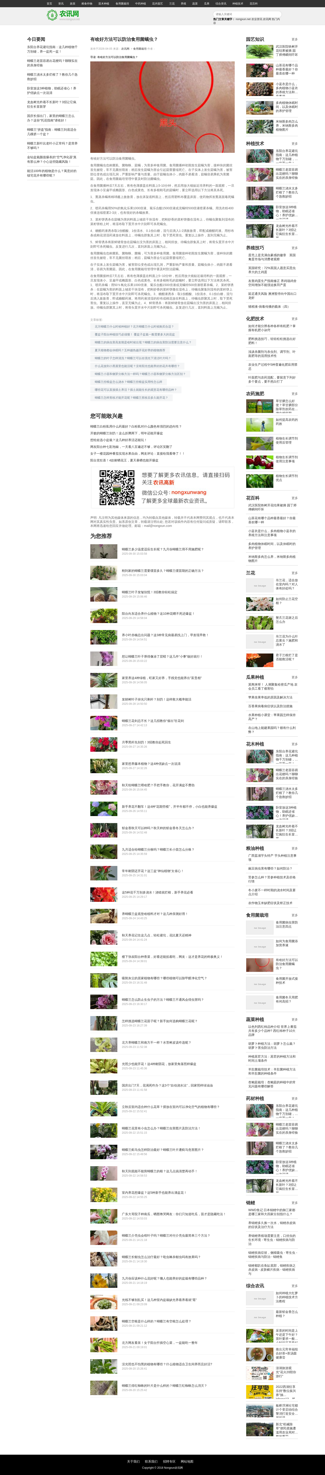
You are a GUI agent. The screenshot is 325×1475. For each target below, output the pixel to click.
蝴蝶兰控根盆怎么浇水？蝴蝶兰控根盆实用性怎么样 (128, 382)
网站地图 (187, 1461)
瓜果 (206, 3)
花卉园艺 (157, 3)
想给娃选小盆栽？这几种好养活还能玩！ (118, 440)
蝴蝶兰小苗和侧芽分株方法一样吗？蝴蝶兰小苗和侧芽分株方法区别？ (140, 374)
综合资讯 (221, 3)
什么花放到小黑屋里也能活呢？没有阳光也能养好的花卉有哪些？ (137, 366)
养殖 (183, 3)
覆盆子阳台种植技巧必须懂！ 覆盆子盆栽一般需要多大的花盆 (135, 334)
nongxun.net (243, 19)
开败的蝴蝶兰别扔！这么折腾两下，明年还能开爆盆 (126, 433)
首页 (49, 3)
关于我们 (133, 1461)
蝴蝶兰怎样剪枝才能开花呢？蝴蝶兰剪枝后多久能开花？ (131, 397)
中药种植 (140, 3)
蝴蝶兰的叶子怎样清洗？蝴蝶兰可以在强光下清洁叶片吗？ (133, 358)
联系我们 (151, 1461)
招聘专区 (169, 1461)
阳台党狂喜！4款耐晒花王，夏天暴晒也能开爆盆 (124, 460)
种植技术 (237, 3)
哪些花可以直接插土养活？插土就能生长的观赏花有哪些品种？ (136, 389)
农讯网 (267, 19)
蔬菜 (195, 3)
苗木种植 (103, 3)
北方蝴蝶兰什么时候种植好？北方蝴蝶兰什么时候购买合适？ (134, 326)
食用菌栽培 (122, 3)
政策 (72, 3)
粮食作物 (86, 3)
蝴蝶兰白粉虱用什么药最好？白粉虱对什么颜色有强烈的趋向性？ (136, 426)
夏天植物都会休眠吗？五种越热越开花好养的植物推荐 (130, 350)
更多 (295, 39)
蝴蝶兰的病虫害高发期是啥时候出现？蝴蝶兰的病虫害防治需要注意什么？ (143, 342)
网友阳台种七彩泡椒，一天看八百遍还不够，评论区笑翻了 (131, 447)
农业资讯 (256, 19)
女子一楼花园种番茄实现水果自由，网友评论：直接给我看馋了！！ (137, 453)
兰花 (172, 3)
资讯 (61, 3)
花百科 (254, 3)
